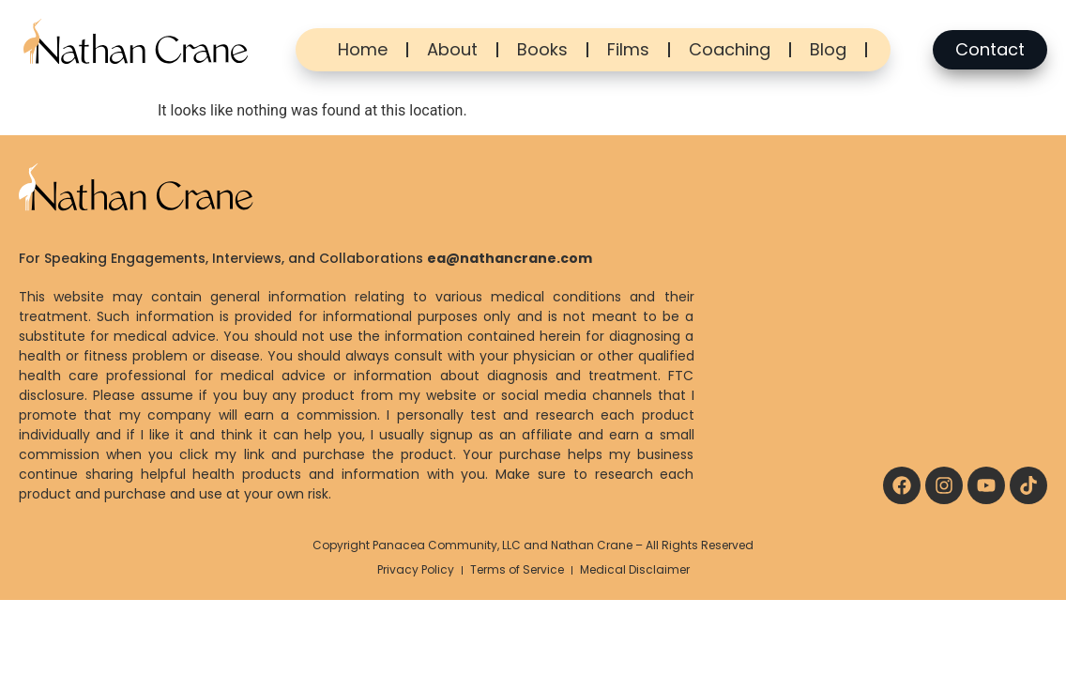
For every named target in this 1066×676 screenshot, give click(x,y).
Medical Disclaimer (635, 569)
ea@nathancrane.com (509, 258)
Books (542, 49)
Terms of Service (517, 569)
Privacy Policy (415, 569)
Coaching (729, 49)
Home (363, 49)
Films (628, 49)
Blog (828, 49)
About (452, 49)
